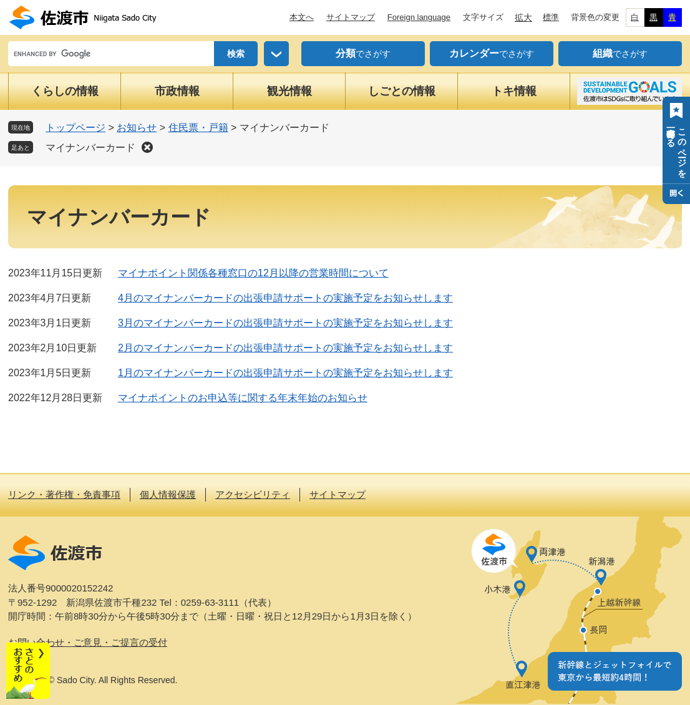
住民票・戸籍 (198, 127)
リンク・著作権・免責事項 (64, 494)
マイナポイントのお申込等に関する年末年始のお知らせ (242, 397)
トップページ (75, 127)
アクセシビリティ (252, 494)
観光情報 (289, 91)
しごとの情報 (401, 91)
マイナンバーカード (90, 147)
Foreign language (418, 17)
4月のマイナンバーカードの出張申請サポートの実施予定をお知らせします (285, 298)
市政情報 (177, 91)
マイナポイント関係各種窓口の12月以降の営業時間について (253, 273)
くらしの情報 (65, 91)
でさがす (363, 53)
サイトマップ (350, 17)
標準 (551, 17)
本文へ (301, 17)
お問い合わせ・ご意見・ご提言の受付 (87, 642)
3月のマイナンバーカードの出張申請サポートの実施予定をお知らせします (285, 323)
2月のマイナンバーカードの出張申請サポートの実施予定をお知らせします (285, 348)
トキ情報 (514, 91)
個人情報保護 (168, 494)
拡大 (523, 17)
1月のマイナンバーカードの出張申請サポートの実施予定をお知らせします (285, 372)
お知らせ (137, 127)
